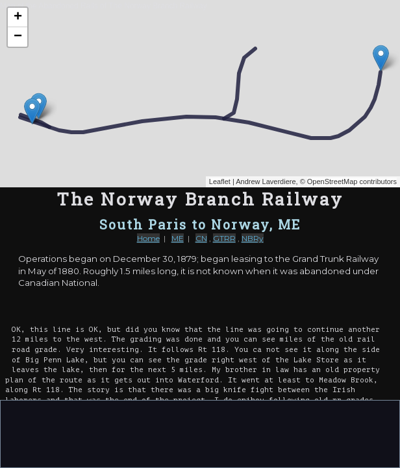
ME (177, 238)
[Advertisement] (200, 433)
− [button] (18, 37)
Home (148, 238)
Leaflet (220, 181)
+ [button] (18, 17)
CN (201, 238)
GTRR (224, 238)
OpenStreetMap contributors (352, 181)
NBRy (253, 238)
